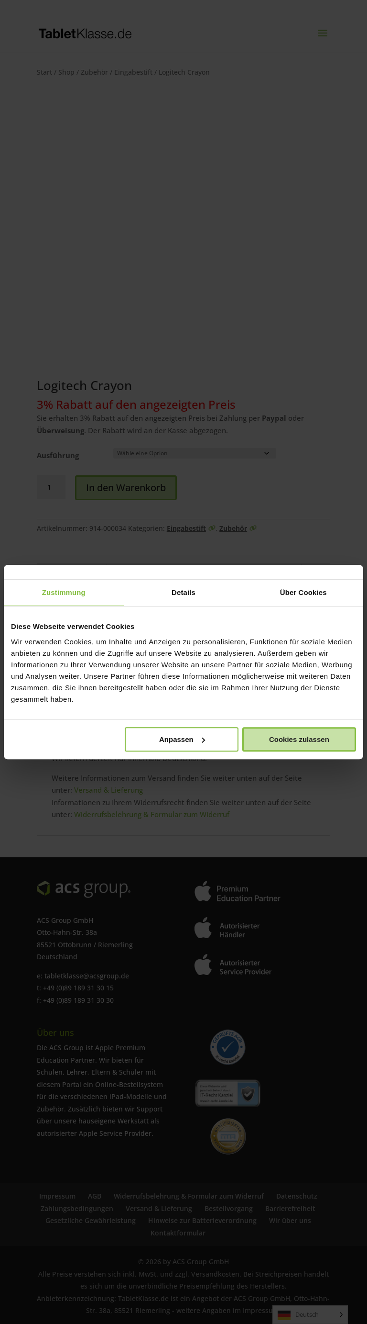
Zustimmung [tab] (64, 592)
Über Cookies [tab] (303, 592)
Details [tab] (183, 592)
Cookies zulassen (299, 739)
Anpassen (182, 739)
